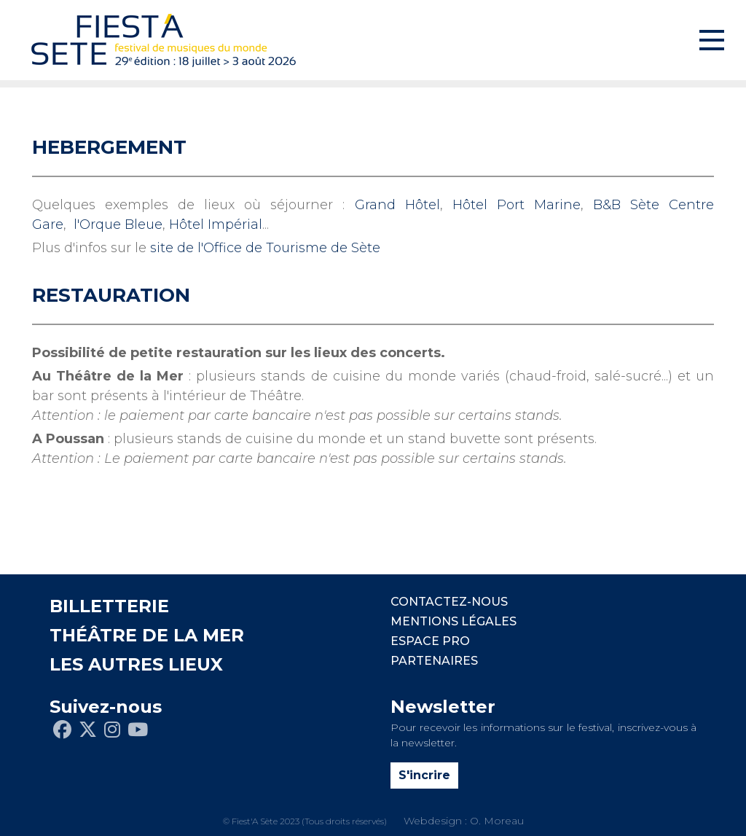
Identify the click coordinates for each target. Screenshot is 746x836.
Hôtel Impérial (215, 224)
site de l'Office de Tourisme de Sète (265, 248)
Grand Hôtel (397, 205)
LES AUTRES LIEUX (136, 664)
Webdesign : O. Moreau (464, 820)
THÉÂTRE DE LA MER (147, 635)
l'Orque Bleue (118, 224)
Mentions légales (453, 621)
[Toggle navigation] (711, 40)
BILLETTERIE (109, 606)
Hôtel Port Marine (516, 205)
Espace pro (430, 641)
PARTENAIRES (434, 661)
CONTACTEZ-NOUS (449, 602)
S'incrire (424, 775)
